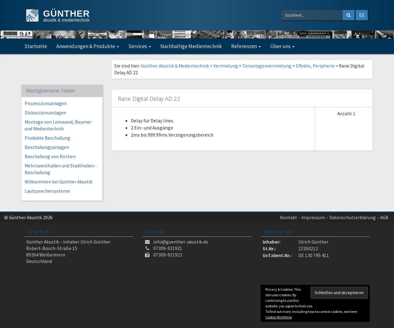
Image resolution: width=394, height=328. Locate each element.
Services (139, 46)
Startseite (35, 46)
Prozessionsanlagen (46, 103)
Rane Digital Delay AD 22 (149, 98)
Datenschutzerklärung (352, 217)
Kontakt (288, 217)
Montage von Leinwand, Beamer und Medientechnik (58, 125)
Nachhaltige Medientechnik (191, 46)
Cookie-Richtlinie (278, 317)
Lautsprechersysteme (47, 191)
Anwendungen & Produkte (87, 46)
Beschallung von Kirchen (50, 156)
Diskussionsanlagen (45, 113)
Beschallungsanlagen (47, 147)
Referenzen (246, 46)
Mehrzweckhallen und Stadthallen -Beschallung (61, 169)
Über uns (282, 46)
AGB (384, 217)
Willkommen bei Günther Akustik (58, 182)
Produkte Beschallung (47, 138)
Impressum (313, 217)
